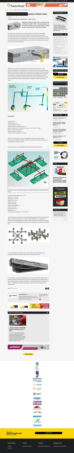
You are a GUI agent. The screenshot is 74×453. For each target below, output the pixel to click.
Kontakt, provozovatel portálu (44, 446)
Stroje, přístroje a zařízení (59, 41)
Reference (10, 448)
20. (56, 93)
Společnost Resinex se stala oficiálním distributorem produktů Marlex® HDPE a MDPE (59, 180)
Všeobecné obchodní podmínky (60, 446)
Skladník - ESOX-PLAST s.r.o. (59, 118)
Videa (25, 13)
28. (58, 95)
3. (64, 88)
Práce (27, 13)
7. (58, 90)
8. (60, 90)
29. (60, 95)
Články (17, 13)
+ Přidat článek (28, 354)
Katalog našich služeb (27, 446)
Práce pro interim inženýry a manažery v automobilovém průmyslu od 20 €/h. (59, 130)
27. (56, 95)
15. (60, 91)
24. (64, 93)
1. (60, 88)
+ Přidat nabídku (60, 145)
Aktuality (19, 13)
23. (62, 93)
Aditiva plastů (57, 42)
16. (62, 91)
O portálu (9, 446)
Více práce (60, 142)
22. (60, 93)
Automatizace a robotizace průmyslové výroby (59, 48)
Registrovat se (51, 1)
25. (66, 93)
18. (66, 91)
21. (58, 93)
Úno (65, 97)
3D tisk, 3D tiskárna (58, 50)
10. (64, 90)
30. (62, 95)
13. (56, 91)
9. (62, 90)
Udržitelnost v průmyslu (59, 37)
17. (64, 91)
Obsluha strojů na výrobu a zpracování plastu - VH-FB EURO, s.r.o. (59, 124)
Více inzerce (60, 74)
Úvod (7, 9)
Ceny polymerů (15, 13)
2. (62, 88)
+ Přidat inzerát (60, 77)
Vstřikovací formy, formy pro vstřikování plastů (17, 19)
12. (54, 91)
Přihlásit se (58, 1)
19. (54, 93)
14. (58, 91)
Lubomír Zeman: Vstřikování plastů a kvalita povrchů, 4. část (17, 329)
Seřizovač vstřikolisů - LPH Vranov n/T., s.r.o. (59, 137)
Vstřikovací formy (31, 19)
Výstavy (21, 13)
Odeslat (63, 219)
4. (66, 88)
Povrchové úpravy (57, 39)
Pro (55, 97)
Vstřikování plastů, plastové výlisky (59, 45)
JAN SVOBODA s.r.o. (23, 294)
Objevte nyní (49, 433)
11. (66, 90)
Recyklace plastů (57, 52)
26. (54, 95)
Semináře (23, 13)
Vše (55, 73)
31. (64, 95)
